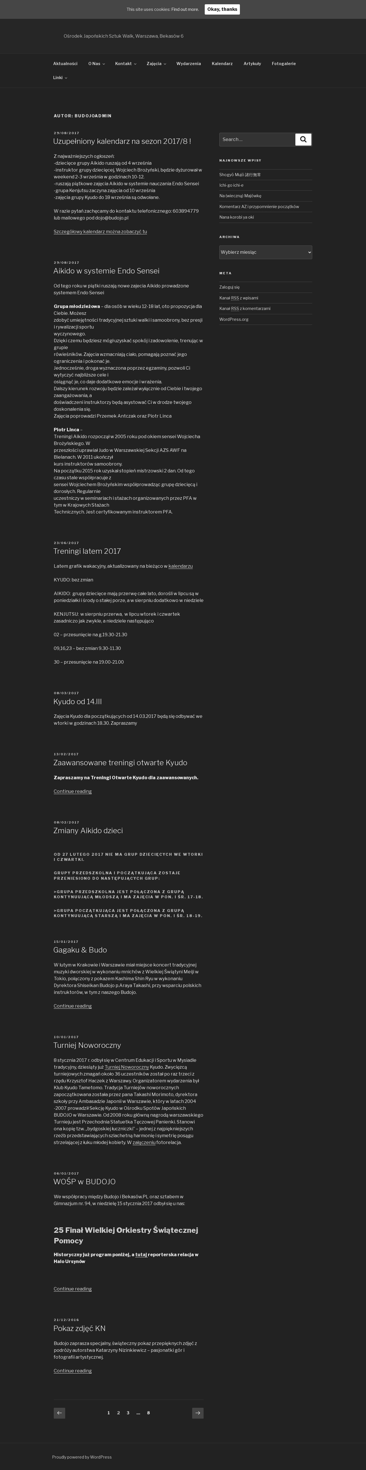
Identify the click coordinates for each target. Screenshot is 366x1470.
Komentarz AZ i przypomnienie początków (259, 206)
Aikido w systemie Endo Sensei (106, 270)
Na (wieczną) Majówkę (240, 195)
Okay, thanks (226, 9)
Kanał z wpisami (238, 297)
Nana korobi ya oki (236, 217)
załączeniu (144, 1142)
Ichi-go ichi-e (231, 185)
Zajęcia (157, 63)
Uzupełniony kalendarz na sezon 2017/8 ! (122, 141)
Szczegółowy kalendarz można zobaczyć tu (100, 231)
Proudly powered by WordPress (82, 1457)
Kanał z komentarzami (244, 308)
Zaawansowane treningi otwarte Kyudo (120, 762)
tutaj (141, 1254)
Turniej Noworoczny (87, 1045)
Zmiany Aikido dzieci (88, 830)
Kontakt (126, 63)
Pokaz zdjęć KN (79, 1328)
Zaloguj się (229, 287)
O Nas (97, 63)
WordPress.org (233, 319)
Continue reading (73, 791)
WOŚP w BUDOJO (84, 1181)
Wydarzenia (188, 63)
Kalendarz (222, 63)
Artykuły (252, 63)
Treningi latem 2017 (87, 551)
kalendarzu (180, 566)
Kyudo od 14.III (77, 701)
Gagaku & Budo (80, 949)
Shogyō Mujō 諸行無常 (240, 174)
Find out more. (187, 9)
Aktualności (65, 63)
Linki (60, 77)
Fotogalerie (284, 63)
